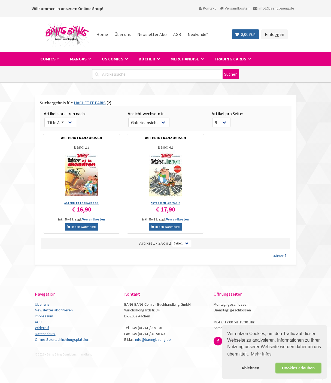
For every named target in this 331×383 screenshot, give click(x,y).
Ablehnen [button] (250, 368)
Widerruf (42, 327)
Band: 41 (165, 147)
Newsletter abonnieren (54, 310)
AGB (177, 34)
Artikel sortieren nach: (65, 113)
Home (102, 34)
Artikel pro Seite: (227, 113)
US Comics (113, 59)
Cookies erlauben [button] (298, 368)
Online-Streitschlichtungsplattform (63, 339)
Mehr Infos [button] (261, 354)
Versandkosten (235, 8)
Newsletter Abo (152, 34)
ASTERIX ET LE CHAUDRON (81, 203)
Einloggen (274, 34)
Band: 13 (81, 147)
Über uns (122, 34)
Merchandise (185, 59)
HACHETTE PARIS (90, 102)
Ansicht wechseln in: (146, 113)
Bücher (147, 59)
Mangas (78, 59)
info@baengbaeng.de (273, 8)
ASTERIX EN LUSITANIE (165, 203)
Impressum (44, 316)
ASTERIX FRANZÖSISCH (81, 137)
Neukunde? (198, 34)
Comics (48, 59)
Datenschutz (45, 333)
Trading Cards (230, 59)
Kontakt (207, 8)
